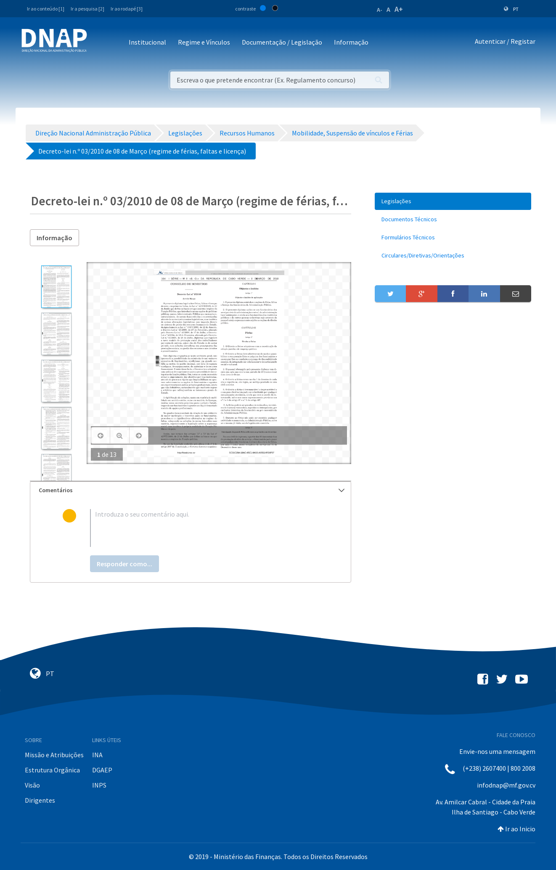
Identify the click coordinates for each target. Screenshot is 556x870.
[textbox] (204, 528)
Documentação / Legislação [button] (282, 42)
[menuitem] (453, 201)
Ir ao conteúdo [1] (45, 8)
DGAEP (102, 770)
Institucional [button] (147, 42)
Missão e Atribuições (54, 755)
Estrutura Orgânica (52, 770)
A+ (398, 9)
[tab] (190, 490)
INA (97, 755)
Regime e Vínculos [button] (204, 42)
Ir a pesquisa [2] (87, 8)
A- (379, 9)
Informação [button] (351, 42)
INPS (99, 785)
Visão (32, 785)
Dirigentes (40, 800)
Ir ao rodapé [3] (127, 8)
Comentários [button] (191, 490)
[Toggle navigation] (99, 43)
